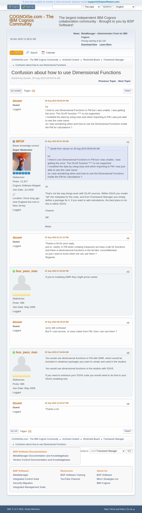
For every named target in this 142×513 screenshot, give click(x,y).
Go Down (16, 91)
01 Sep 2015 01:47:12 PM (56, 237)
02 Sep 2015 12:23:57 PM (56, 403)
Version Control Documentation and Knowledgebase (41, 459)
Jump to (84, 451)
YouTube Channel (70, 479)
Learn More (106, 44)
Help (106, 509)
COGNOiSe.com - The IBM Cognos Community (31, 20)
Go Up (14, 431)
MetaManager (20, 475)
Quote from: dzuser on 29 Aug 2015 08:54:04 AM (74, 148)
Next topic (124, 81)
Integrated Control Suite (26, 479)
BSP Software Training (72, 475)
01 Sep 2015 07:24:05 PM (56, 271)
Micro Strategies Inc (108, 479)
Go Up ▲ (131, 509)
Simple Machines (32, 509)
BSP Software (104, 475)
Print (128, 91)
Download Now (89, 44)
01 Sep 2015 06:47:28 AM (56, 141)
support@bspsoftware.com (103, 1)
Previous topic (107, 81)
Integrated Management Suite (29, 487)
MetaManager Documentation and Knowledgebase (40, 455)
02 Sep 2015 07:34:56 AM (56, 352)
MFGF (20, 141)
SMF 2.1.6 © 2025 (15, 509)
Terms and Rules (117, 509)
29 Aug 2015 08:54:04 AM (57, 101)
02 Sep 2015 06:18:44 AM (56, 322)
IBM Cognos (103, 483)
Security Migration (23, 483)
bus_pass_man (27, 271)
